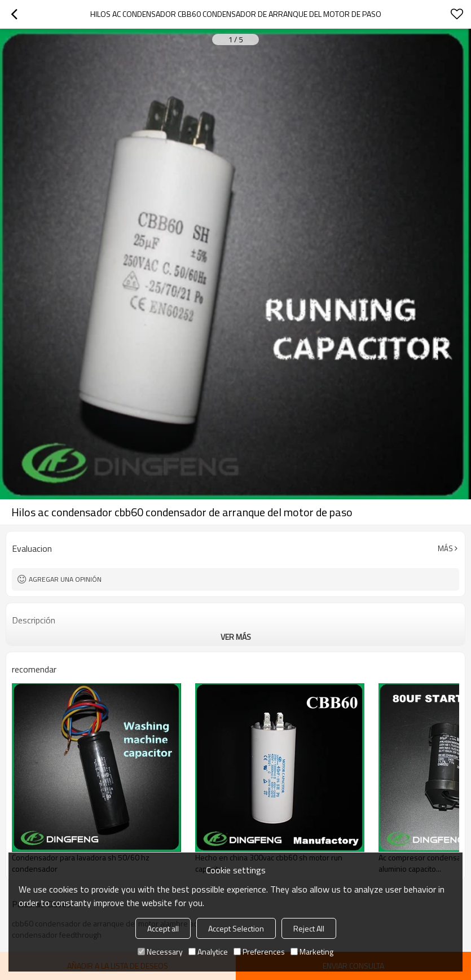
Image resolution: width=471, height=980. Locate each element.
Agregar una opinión (65, 579)
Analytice (208, 951)
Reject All (308, 928)
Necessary (160, 951)
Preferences (259, 951)
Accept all (163, 928)
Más (445, 548)
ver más (236, 637)
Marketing (311, 951)
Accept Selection (236, 928)
